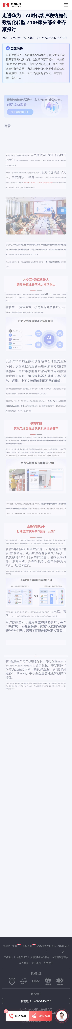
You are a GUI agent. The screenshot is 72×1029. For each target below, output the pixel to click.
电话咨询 (17, 1016)
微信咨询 (40, 1016)
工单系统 (8, 957)
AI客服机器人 (63, 948)
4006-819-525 (42, 1001)
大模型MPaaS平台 (39, 957)
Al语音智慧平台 (60, 957)
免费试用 (48, 963)
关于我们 (36, 963)
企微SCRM (21, 957)
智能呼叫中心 (12, 945)
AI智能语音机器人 (46, 945)
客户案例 (23, 963)
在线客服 (29, 945)
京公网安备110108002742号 (36, 1021)
